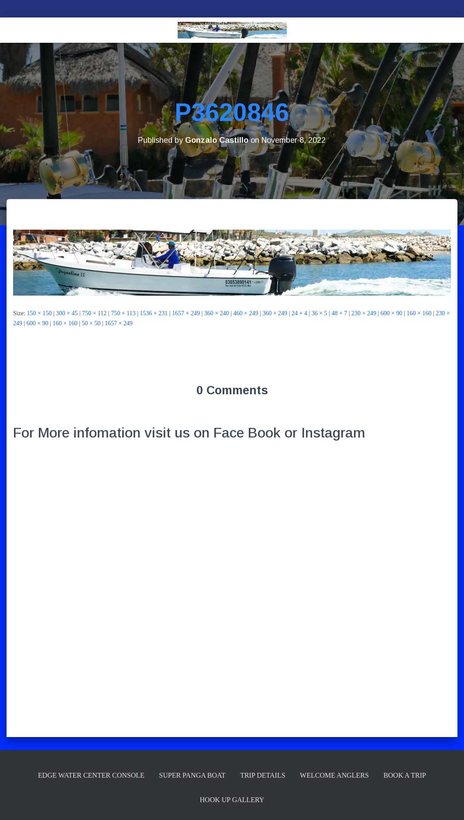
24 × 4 (299, 313)
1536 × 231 (154, 313)
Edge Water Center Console (91, 775)
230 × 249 (363, 313)
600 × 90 (391, 313)
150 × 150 (39, 313)
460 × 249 (246, 313)
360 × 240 (216, 313)
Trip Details (262, 775)
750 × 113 (123, 313)
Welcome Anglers (334, 775)
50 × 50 (91, 323)
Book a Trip (404, 775)
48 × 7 (339, 313)
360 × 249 (274, 313)
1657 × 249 (186, 313)
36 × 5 (319, 313)
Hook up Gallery (232, 799)
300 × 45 (67, 313)
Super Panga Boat (192, 775)
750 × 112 (94, 313)
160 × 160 (419, 313)
